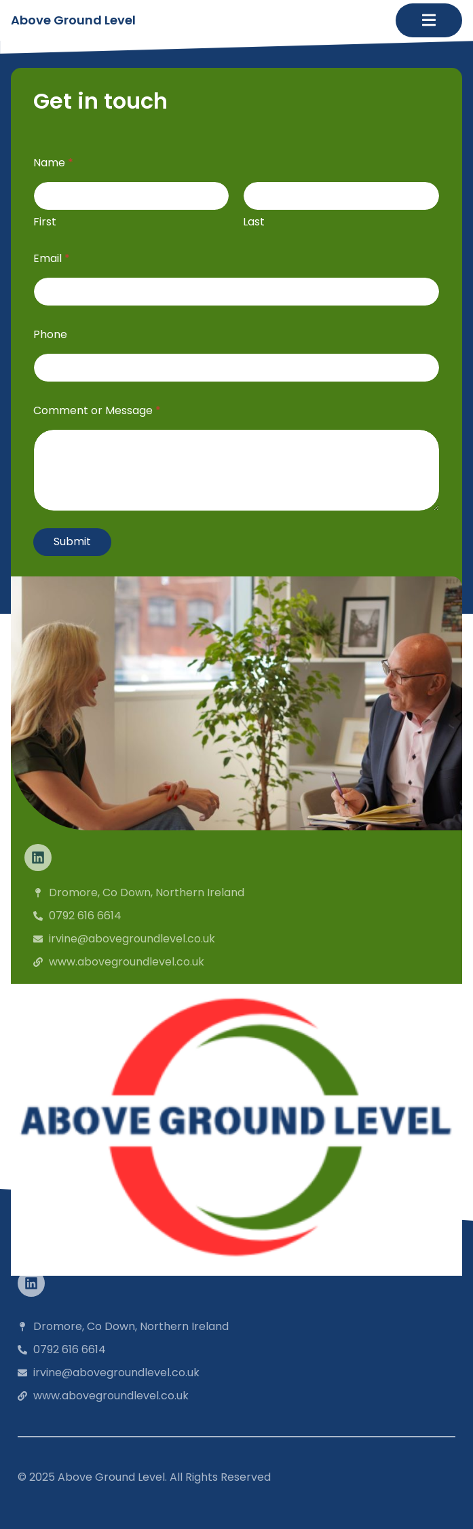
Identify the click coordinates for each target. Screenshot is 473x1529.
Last (254, 221)
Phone (50, 334)
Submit (72, 541)
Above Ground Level (73, 20)
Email (51, 258)
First (44, 221)
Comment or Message (97, 410)
